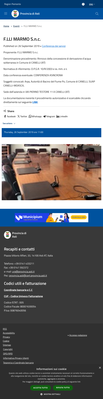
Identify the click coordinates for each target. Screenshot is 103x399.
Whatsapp (35, 116)
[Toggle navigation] (5, 13)
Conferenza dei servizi (54, 46)
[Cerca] (97, 13)
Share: (8, 111)
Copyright (8, 349)
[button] (51, 394)
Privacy (6, 337)
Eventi (16, 26)
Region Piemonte (12, 4)
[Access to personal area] (83, 4)
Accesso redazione (78, 335)
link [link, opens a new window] (78, 382)
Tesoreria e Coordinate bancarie (18, 362)
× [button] (100, 368)
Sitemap (7, 345)
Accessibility (9, 333)
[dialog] (51, 382)
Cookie (6, 341)
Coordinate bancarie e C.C (18, 290)
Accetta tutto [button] (40, 388)
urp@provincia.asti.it (23, 271)
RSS (5, 329)
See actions (9, 123)
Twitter (22, 116)
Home (6, 26)
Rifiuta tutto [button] (63, 387)
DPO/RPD (8, 353)
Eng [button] (92, 4)
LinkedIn (62, 116)
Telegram (49, 116)
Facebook (9, 116)
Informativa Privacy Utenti (16, 358)
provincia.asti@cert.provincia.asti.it (28, 275)
